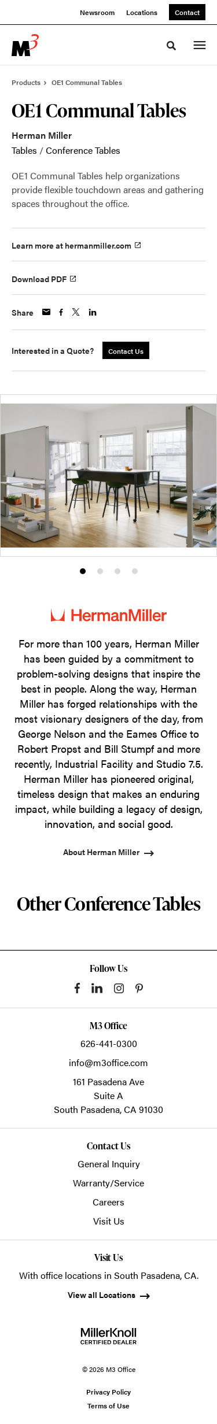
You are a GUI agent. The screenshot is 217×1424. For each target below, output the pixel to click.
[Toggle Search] (171, 45)
